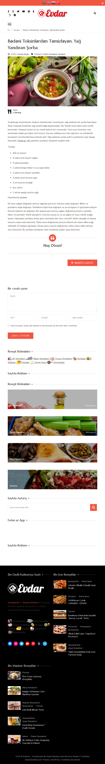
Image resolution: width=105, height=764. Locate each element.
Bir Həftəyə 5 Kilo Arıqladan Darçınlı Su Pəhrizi (35, 741)
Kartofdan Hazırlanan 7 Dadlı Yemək (33, 726)
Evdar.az (22, 140)
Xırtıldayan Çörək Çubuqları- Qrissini (77, 601)
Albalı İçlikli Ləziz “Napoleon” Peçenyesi (82, 635)
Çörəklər (72, 596)
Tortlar (71, 611)
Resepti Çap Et (83, 262)
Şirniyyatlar (56, 362)
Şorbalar (61, 54)
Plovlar (25, 672)
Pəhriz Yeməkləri (50, 54)
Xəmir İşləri (38, 362)
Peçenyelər (85, 626)
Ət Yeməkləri (17, 358)
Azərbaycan (13, 602)
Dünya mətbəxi (30, 602)
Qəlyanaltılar (74, 645)
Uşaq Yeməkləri (75, 648)
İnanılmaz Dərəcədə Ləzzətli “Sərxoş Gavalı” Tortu (82, 617)
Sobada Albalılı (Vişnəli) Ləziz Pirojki (82, 586)
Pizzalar (23, 362)
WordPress (55, 759)
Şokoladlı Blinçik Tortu (33, 709)
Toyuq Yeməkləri (61, 358)
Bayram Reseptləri (31, 702)
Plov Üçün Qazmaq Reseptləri (31, 678)
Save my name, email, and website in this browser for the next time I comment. (43, 325)
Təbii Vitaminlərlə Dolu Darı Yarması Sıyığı (81, 653)
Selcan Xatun (23, 54)
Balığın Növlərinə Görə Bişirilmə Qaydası (33, 693)
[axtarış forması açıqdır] (95, 13)
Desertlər (72, 626)
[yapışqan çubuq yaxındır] (102, 3)
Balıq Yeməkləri (38, 358)
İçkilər (25, 736)
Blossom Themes (42, 759)
